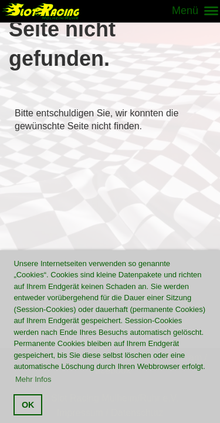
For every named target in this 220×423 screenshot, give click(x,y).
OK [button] (28, 404)
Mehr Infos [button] (33, 379)
